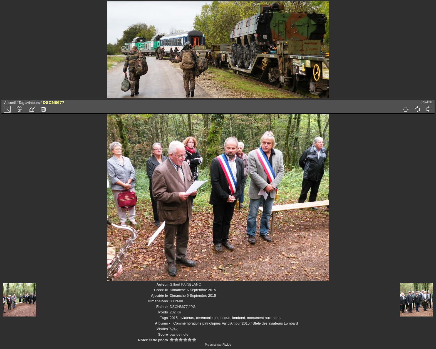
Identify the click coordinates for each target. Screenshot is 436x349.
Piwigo (226, 344)
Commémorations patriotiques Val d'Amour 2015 (211, 323)
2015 (173, 318)
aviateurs (32, 103)
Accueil (10, 103)
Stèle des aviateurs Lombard (275, 323)
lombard (238, 318)
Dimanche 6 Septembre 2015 (193, 290)
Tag (21, 103)
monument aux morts (264, 318)
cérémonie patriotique (213, 318)
